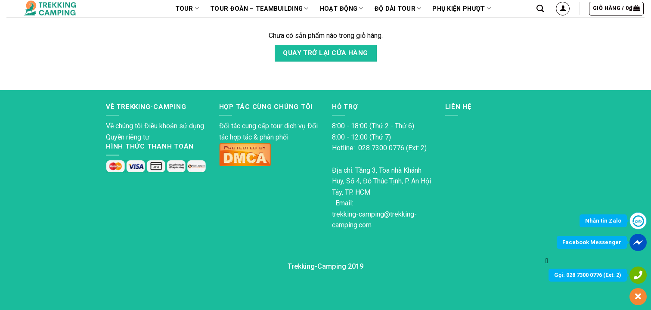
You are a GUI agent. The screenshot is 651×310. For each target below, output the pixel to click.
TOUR (187, 8)
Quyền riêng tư (127, 137)
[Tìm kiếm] (540, 9)
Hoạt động (341, 8)
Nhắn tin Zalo (603, 220)
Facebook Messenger (591, 242)
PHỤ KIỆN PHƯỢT (461, 8)
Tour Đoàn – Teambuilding (259, 8)
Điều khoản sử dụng (174, 126)
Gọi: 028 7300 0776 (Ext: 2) (587, 275)
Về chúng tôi (124, 126)
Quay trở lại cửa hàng (325, 53)
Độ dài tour (398, 8)
